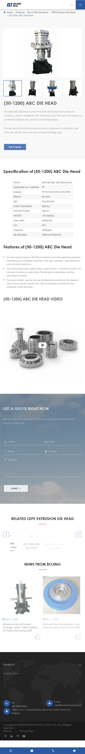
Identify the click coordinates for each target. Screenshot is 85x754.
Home (10, 12)
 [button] (6, 534)
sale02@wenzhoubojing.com (68, 705)
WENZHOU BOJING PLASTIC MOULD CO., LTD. (39, 724)
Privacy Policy (26, 731)
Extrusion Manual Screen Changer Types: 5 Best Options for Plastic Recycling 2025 (18, 627)
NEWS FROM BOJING (42, 564)
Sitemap (7, 731)
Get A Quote (16, 147)
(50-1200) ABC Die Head (21, 15)
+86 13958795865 (19, 706)
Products (20, 12)
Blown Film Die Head (38, 12)
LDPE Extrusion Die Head (63, 12)
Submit (17, 488)
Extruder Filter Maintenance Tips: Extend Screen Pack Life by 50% (60, 626)
